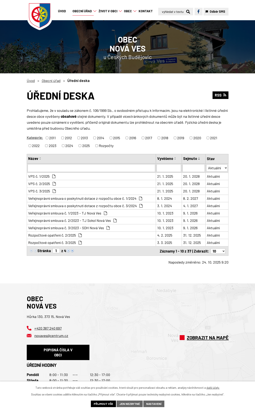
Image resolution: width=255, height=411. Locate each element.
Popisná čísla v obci (58, 352)
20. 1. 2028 (191, 176)
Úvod (31, 80)
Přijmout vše (103, 403)
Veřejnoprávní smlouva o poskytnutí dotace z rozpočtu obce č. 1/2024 (85, 198)
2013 (84, 138)
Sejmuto (190, 158)
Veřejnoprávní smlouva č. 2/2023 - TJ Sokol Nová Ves (72, 220)
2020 (197, 138)
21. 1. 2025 (165, 176)
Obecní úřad (51, 80)
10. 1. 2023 (165, 213)
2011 (52, 138)
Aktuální (213, 176)
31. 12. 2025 (192, 235)
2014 (100, 138)
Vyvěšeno (165, 158)
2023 (52, 145)
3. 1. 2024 (164, 205)
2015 (116, 138)
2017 (148, 138)
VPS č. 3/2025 (42, 191)
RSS (220, 95)
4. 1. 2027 (190, 205)
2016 (132, 138)
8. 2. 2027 (190, 198)
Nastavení (153, 403)
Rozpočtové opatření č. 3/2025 (55, 242)
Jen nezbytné (129, 403)
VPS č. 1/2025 (41, 176)
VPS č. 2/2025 (42, 183)
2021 (213, 138)
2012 (68, 138)
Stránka (44, 250)
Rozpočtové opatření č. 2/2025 (55, 235)
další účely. (212, 387)
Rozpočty (106, 145)
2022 (36, 145)
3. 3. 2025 (164, 242)
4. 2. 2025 (164, 235)
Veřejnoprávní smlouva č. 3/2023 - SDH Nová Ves (69, 228)
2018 (164, 138)
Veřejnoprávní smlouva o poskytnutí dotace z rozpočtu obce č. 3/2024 (85, 205)
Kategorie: (35, 137)
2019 (180, 138)
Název (33, 158)
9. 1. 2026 (190, 213)
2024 (69, 145)
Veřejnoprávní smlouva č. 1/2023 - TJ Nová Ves (67, 213)
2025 (86, 145)
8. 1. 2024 (164, 198)
